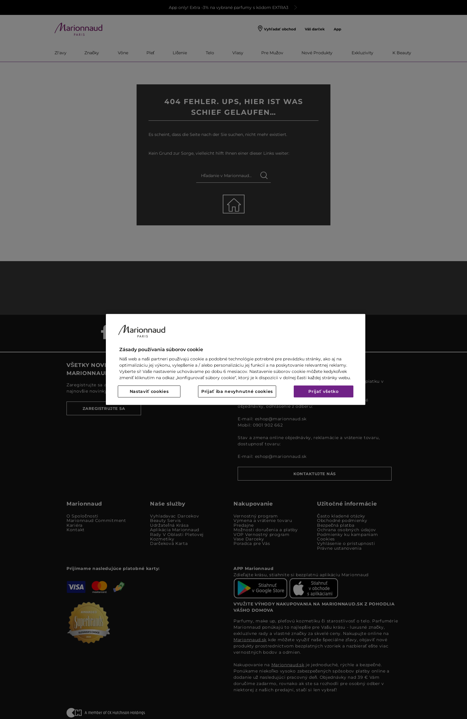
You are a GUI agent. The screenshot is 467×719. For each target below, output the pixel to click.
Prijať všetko (323, 391)
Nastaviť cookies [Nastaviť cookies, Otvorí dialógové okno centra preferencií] (149, 391)
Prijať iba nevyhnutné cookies (237, 391)
